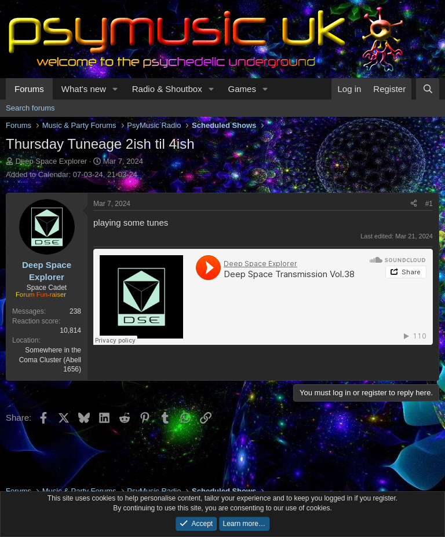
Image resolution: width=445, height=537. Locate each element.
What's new (83, 89)
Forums (29, 89)
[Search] (427, 89)
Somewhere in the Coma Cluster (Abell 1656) (50, 360)
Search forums (30, 108)
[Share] (413, 204)
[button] (115, 89)
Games (242, 89)
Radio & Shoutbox (167, 89)
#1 (429, 204)
